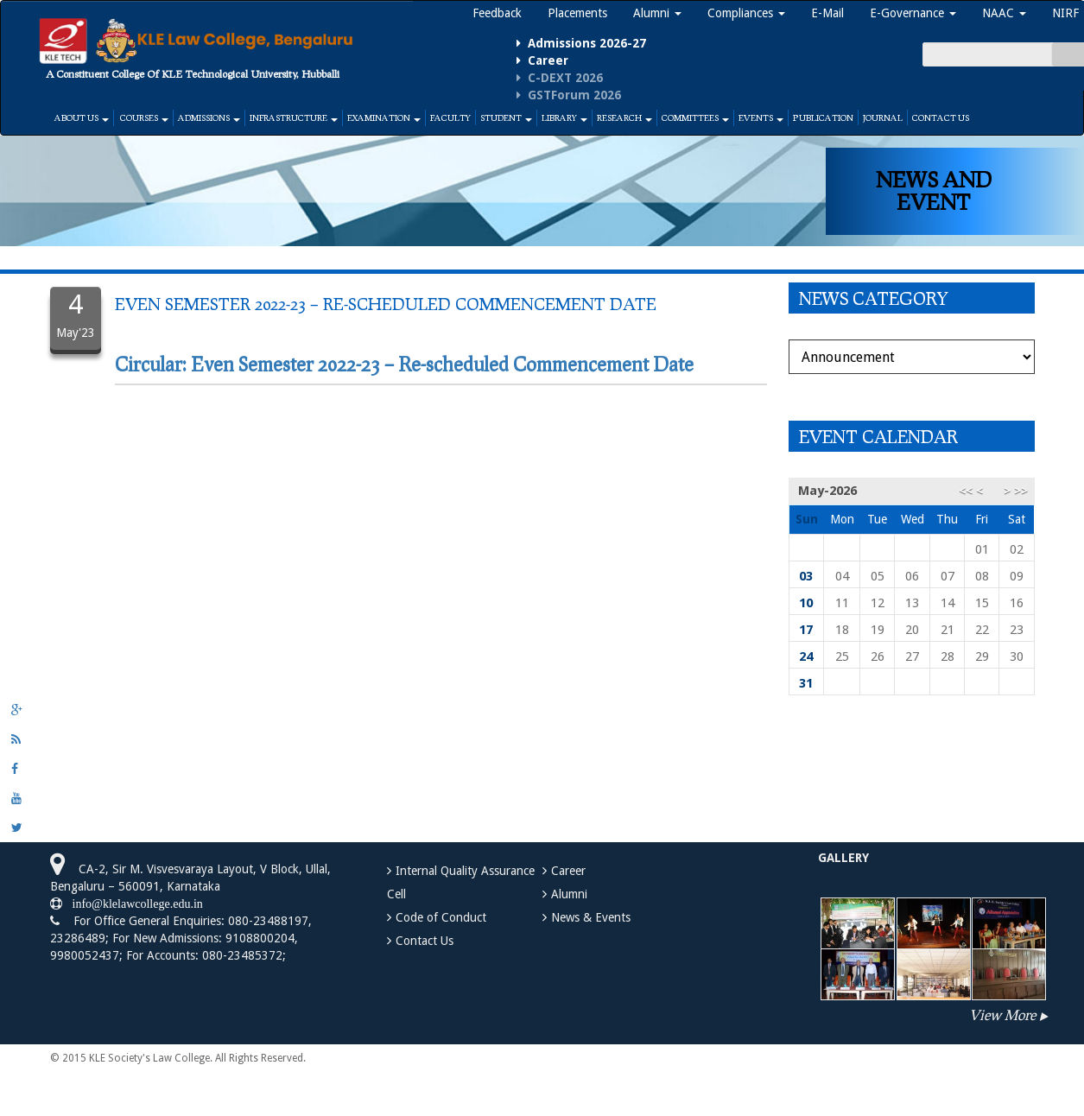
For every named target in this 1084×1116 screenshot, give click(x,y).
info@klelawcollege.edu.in (132, 903)
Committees (695, 117)
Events (761, 117)
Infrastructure (294, 117)
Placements (577, 13)
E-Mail (827, 13)
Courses (143, 117)
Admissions (209, 117)
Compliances (746, 13)
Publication (823, 117)
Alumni (657, 13)
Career (568, 871)
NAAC (1004, 13)
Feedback (497, 13)
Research (624, 117)
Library (564, 117)
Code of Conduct (441, 917)
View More (1002, 1014)
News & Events (591, 917)
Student (506, 117)
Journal (883, 117)
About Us (81, 117)
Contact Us (940, 117)
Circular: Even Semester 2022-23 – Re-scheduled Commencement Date (404, 364)
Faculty (450, 117)
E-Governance (913, 13)
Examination (384, 117)
